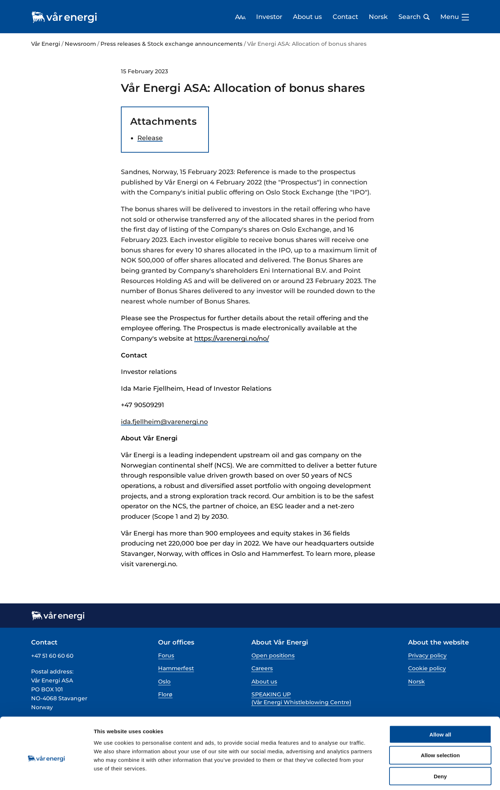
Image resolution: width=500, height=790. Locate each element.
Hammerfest (176, 668)
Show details (375, 776)
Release (150, 138)
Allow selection (440, 723)
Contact (345, 16)
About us (307, 16)
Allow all (440, 702)
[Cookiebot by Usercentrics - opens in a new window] (46, 776)
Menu (454, 16)
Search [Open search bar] (414, 16)
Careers (262, 668)
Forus (166, 655)
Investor (269, 16)
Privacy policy (427, 655)
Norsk (378, 16)
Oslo (164, 681)
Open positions (273, 655)
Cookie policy (427, 668)
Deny (440, 744)
